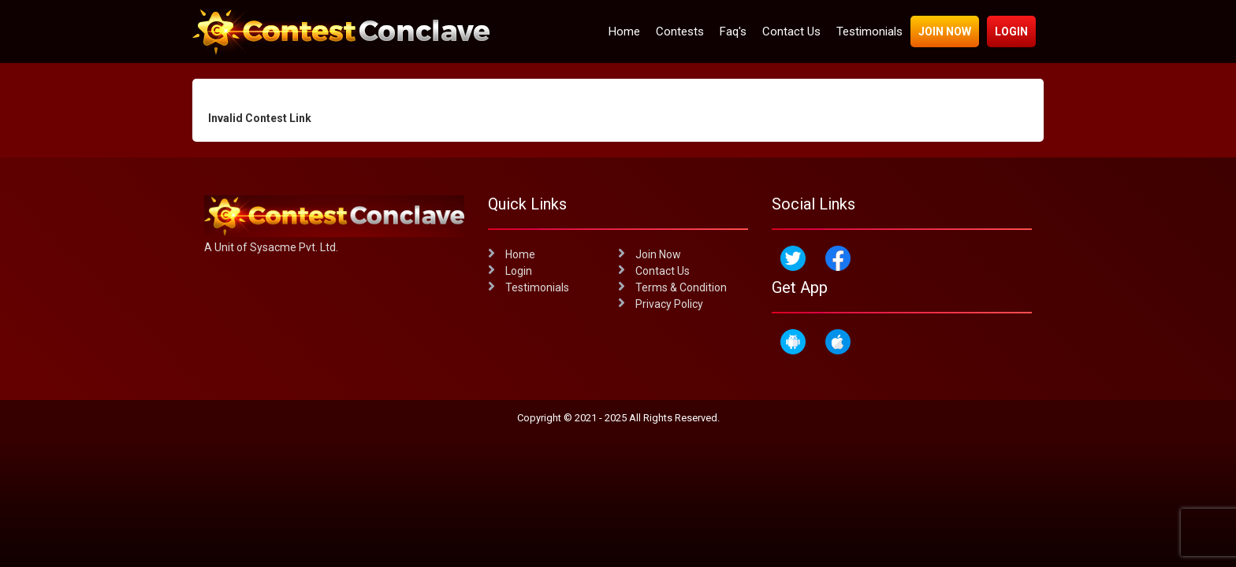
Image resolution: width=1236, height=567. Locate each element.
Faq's (733, 31)
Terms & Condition (672, 287)
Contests (680, 31)
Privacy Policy (660, 304)
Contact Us (791, 31)
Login (1011, 31)
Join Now (944, 31)
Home (624, 31)
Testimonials (869, 31)
